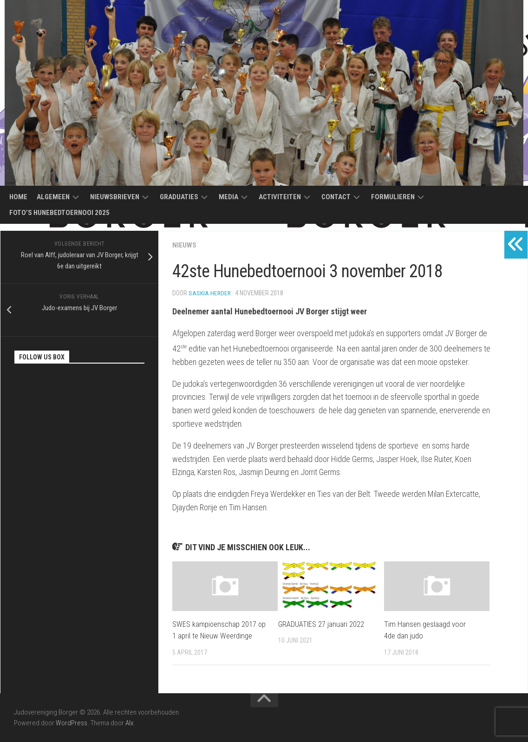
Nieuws (184, 245)
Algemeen (53, 197)
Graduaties (179, 197)
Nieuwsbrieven (114, 197)
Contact (336, 197)
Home (18, 197)
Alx (129, 722)
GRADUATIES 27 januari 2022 (321, 624)
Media (228, 197)
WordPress (71, 722)
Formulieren (393, 197)
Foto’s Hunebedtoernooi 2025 (59, 212)
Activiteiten (280, 197)
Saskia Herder (210, 293)
